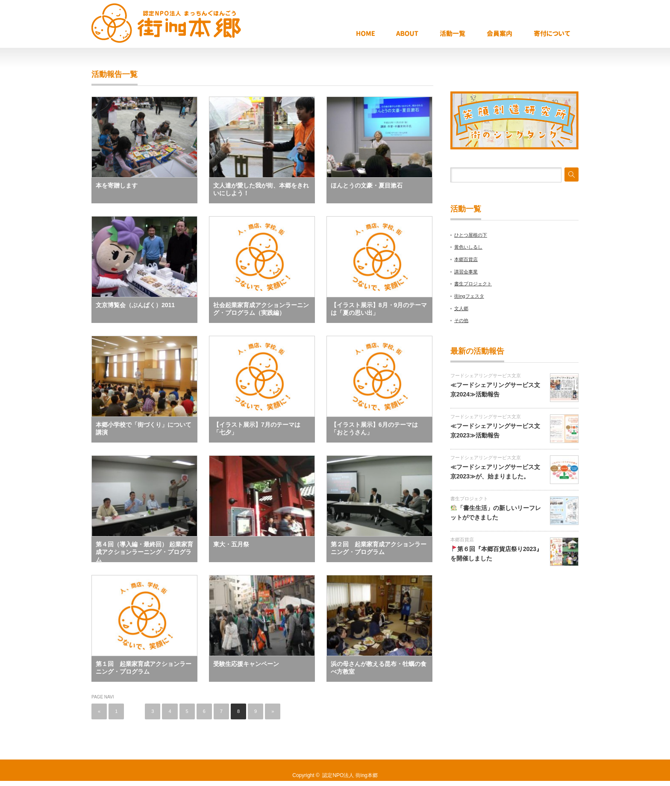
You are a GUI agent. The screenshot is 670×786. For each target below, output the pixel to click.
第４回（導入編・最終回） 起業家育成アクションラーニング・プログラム (144, 551)
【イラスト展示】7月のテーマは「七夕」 (256, 428)
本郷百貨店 (466, 259)
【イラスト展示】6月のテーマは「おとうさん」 (374, 428)
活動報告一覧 (461, 34)
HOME (374, 34)
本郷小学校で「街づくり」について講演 (143, 428)
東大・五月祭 (231, 544)
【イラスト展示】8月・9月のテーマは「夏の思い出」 (379, 309)
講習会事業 (466, 271)
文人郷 (461, 308)
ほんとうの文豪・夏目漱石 (367, 185)
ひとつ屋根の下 (470, 235)
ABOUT (416, 34)
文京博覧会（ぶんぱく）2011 (135, 305)
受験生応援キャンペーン (246, 663)
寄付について (555, 34)
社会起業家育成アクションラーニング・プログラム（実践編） (261, 309)
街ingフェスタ (469, 296)
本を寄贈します (117, 185)
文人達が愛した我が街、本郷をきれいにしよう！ (261, 189)
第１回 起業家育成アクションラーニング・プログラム (143, 667)
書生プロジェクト (473, 283)
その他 (461, 320)
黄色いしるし (468, 246)
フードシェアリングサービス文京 (485, 375)
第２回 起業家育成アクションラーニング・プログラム (378, 548)
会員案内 (508, 34)
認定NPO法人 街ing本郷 (349, 775)
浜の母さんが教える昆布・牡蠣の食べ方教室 (378, 667)
